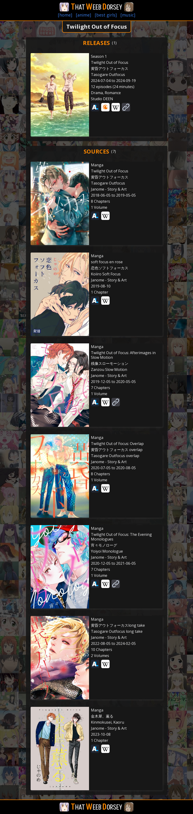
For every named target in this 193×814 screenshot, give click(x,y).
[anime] (83, 15)
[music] (128, 15)
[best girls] (106, 15)
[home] (65, 15)
